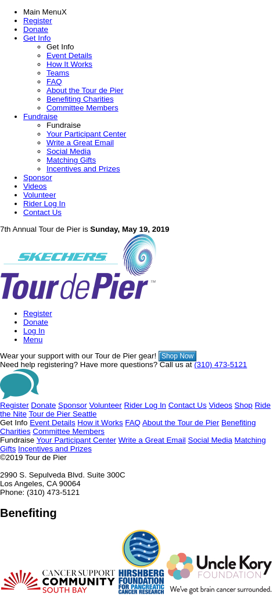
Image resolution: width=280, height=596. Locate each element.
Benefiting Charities (80, 99)
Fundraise (40, 116)
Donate (35, 29)
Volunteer (39, 195)
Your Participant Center (86, 134)
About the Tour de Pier (84, 90)
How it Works (100, 422)
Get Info (37, 38)
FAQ (54, 81)
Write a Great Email (80, 142)
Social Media (68, 151)
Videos (35, 186)
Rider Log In (44, 203)
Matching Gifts (71, 160)
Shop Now (177, 356)
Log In (34, 330)
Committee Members (82, 107)
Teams (57, 73)
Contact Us (42, 212)
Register (37, 20)
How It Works (69, 64)
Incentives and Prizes (83, 168)
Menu (32, 339)
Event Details (69, 55)
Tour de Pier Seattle (62, 414)
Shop (244, 405)
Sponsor (37, 177)
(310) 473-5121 (220, 364)
